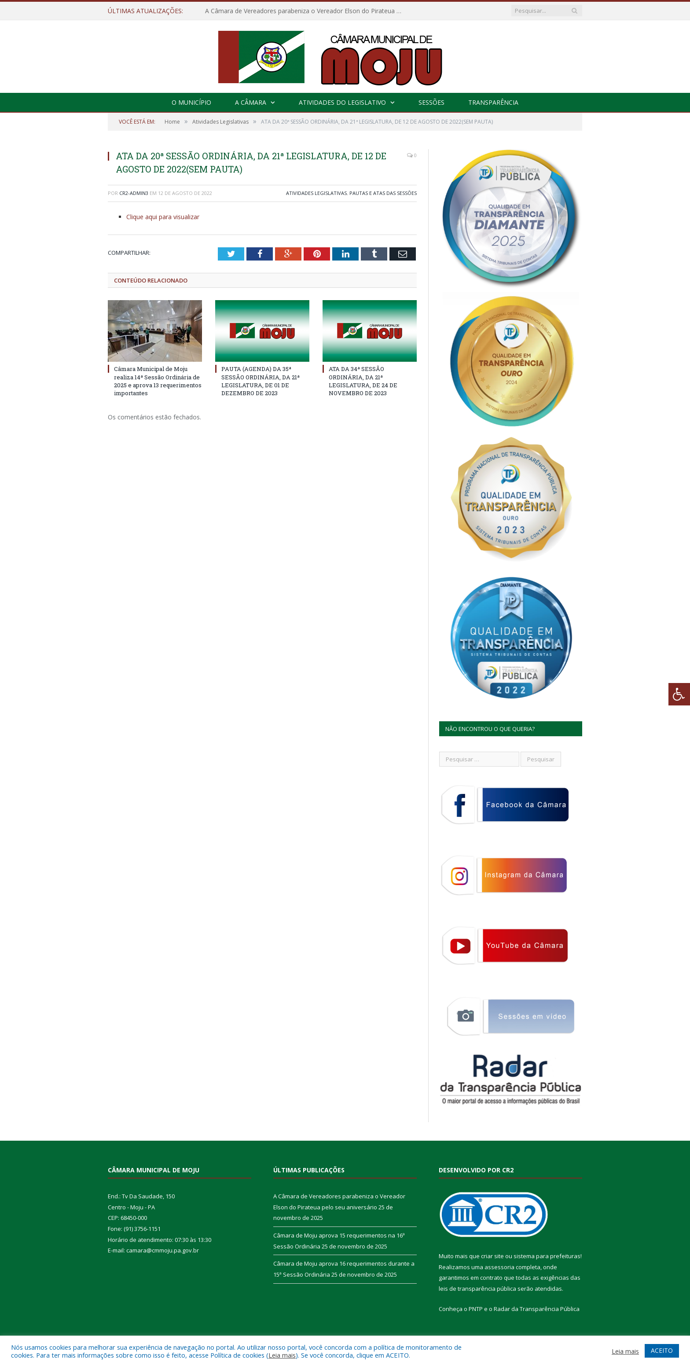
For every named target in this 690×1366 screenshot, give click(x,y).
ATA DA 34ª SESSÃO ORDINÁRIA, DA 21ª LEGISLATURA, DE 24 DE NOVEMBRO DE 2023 (363, 381)
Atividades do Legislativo (342, 102)
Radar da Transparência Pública (537, 1309)
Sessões (431, 102)
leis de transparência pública (477, 1289)
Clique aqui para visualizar (162, 217)
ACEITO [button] (662, 1350)
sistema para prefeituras (547, 1256)
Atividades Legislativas (316, 193)
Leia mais (282, 1355)
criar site (492, 1256)
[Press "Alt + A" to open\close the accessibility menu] (679, 694)
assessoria (499, 1267)
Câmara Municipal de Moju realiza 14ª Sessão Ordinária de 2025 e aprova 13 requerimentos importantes (158, 381)
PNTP (476, 1309)
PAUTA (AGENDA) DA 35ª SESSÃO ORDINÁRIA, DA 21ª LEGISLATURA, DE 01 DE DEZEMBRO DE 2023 (260, 381)
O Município (191, 102)
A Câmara (250, 102)
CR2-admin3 (133, 193)
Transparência (493, 102)
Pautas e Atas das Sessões (383, 193)
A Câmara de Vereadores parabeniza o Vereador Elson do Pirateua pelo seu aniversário (306, 11)
